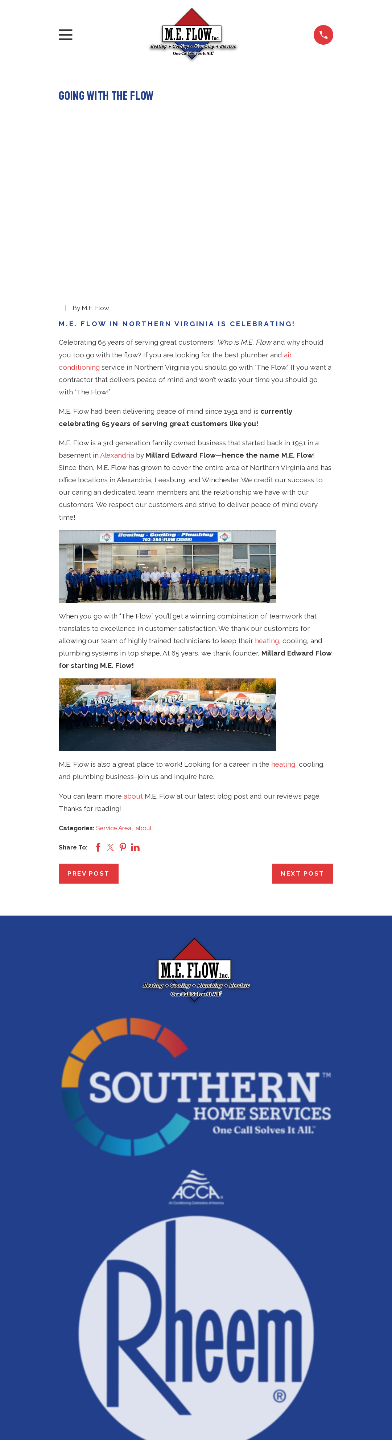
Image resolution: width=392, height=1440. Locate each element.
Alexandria (117, 342)
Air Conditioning (196, 1404)
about (133, 683)
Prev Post (88, 761)
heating (267, 528)
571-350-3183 (196, 1365)
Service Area (113, 715)
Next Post (303, 761)
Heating (196, 1420)
